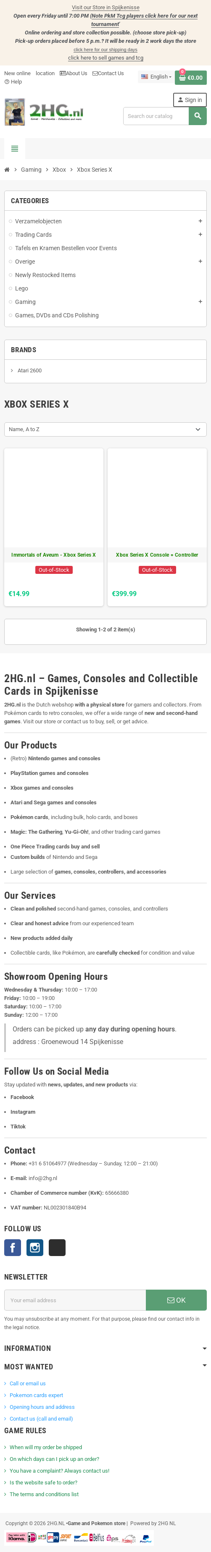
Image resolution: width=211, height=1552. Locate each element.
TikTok (57, 1247)
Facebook (12, 1247)
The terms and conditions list (44, 1494)
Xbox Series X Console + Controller (157, 555)
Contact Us (108, 73)
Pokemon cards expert (36, 1395)
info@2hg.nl (43, 1178)
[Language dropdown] (156, 77)
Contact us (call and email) (41, 1419)
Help (13, 82)
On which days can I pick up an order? (54, 1459)
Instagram (34, 1247)
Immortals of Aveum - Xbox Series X (53, 555)
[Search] (164, 116)
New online (17, 73)
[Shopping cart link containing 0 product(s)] (191, 78)
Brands (23, 349)
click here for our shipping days (105, 49)
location (45, 73)
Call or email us (28, 1383)
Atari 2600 (29, 370)
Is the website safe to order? (43, 1482)
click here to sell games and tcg (105, 58)
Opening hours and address (42, 1407)
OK (176, 1300)
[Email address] (75, 1300)
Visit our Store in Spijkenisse (106, 7)
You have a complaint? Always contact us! (59, 1471)
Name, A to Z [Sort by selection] (24, 429)
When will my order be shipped (46, 1447)
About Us (73, 73)
